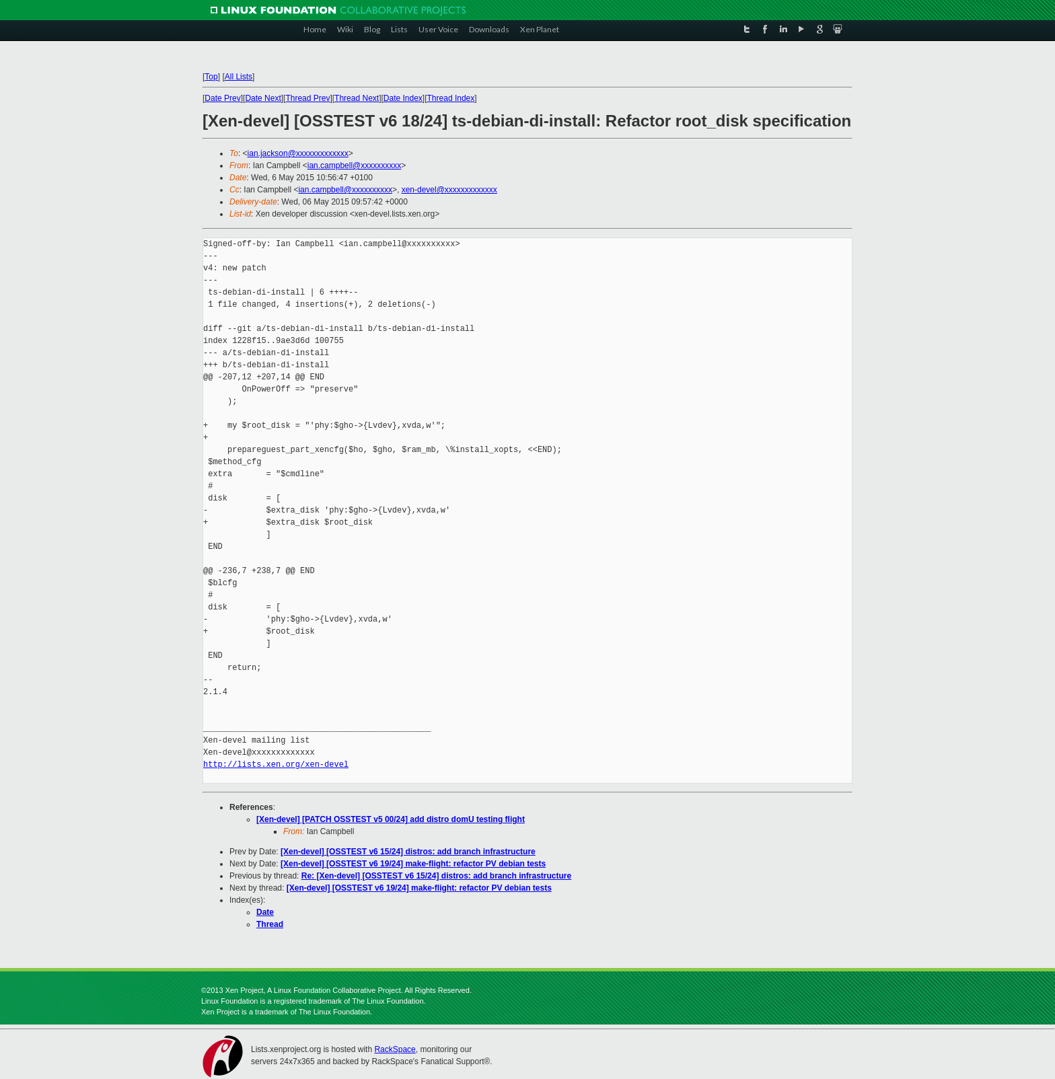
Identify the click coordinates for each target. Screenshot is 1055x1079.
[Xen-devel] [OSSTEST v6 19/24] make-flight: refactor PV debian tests (413, 863)
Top (211, 76)
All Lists (238, 76)
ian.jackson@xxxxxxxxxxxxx (298, 153)
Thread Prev (307, 98)
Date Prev (222, 98)
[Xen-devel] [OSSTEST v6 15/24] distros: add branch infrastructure (408, 851)
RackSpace (394, 1049)
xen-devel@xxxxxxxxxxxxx (449, 189)
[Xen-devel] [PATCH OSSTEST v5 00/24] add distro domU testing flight (390, 819)
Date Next (263, 98)
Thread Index (451, 98)
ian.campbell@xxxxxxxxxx (354, 165)
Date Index (403, 98)
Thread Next (356, 98)
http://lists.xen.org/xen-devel (276, 764)
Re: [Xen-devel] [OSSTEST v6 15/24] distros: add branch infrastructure (436, 876)
